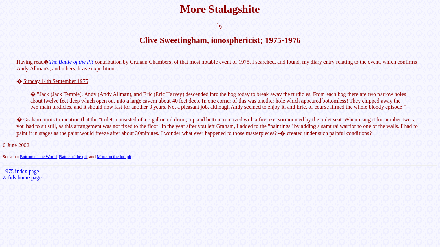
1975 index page (21, 171)
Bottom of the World (38, 156)
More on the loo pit (114, 156)
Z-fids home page (22, 177)
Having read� (32, 62)
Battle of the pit (73, 156)
